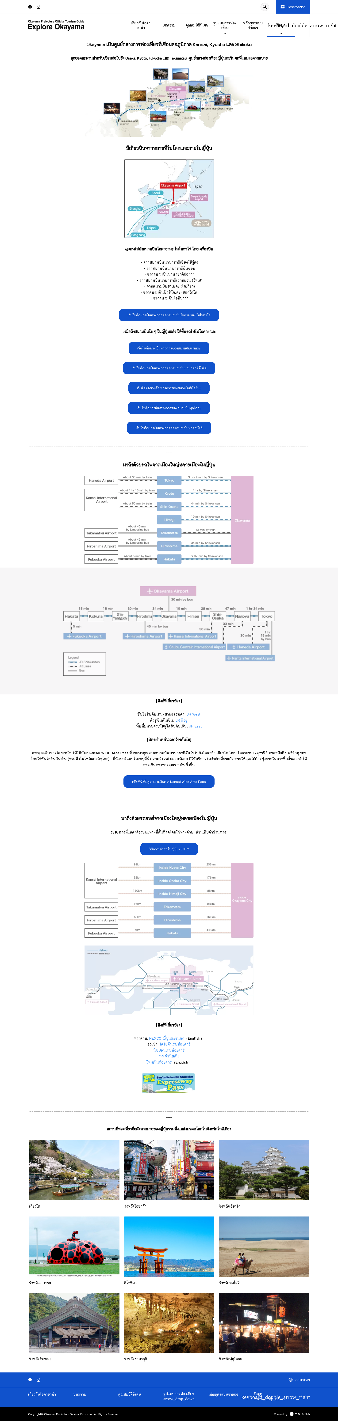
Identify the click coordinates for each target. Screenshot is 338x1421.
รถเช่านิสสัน (169, 1056)
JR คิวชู (181, 720)
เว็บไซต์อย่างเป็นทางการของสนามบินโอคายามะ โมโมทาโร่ (169, 315)
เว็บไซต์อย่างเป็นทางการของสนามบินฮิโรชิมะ (169, 388)
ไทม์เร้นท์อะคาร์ (159, 1062)
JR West (194, 714)
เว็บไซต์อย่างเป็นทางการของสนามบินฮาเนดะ (169, 348)
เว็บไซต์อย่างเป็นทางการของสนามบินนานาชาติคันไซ (169, 368)
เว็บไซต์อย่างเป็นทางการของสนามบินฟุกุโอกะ (169, 408)
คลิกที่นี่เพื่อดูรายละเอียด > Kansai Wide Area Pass (169, 781)
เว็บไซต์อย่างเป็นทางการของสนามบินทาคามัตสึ (169, 428)
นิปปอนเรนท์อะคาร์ (169, 1050)
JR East (195, 726)
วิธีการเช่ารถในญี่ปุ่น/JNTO (169, 849)
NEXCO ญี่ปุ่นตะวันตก (166, 1038)
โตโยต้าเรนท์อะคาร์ (174, 1044)
